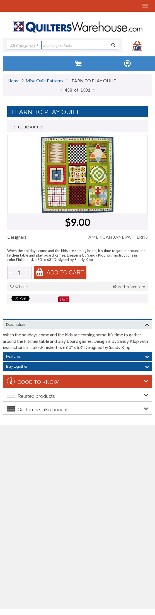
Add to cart (60, 272)
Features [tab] (77, 355)
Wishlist (19, 287)
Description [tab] (77, 324)
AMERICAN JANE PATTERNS (118, 237)
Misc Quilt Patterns (44, 80)
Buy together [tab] (77, 365)
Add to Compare (129, 287)
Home (14, 80)
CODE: (23, 127)
